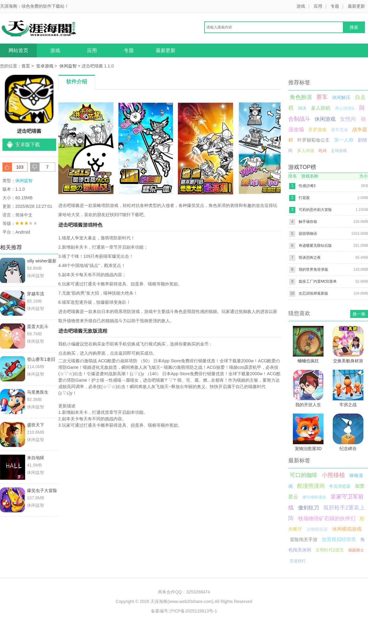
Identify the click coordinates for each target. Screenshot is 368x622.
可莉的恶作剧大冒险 (315, 210)
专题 (335, 6)
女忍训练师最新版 (313, 293)
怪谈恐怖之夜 (310, 257)
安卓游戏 (44, 65)
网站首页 (18, 50)
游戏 (301, 6)
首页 (25, 65)
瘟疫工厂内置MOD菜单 (318, 281)
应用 (318, 6)
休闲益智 (68, 65)
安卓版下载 (27, 144)
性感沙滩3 (307, 186)
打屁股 (304, 198)
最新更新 (356, 6)
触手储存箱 (308, 221)
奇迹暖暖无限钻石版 (315, 245)
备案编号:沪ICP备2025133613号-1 (184, 611)
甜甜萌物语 (308, 233)
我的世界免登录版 (313, 269)
